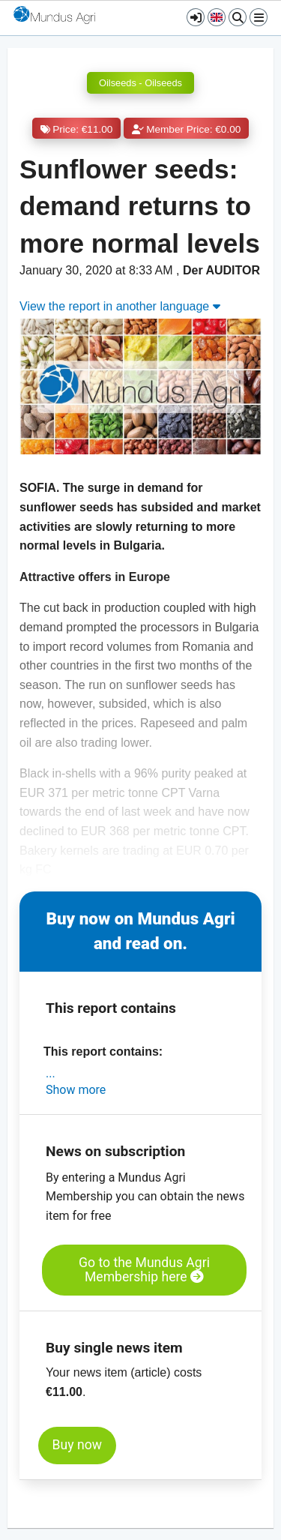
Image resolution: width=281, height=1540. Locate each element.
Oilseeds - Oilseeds (140, 82)
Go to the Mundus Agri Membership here (144, 1269)
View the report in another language (119, 306)
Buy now (77, 1444)
